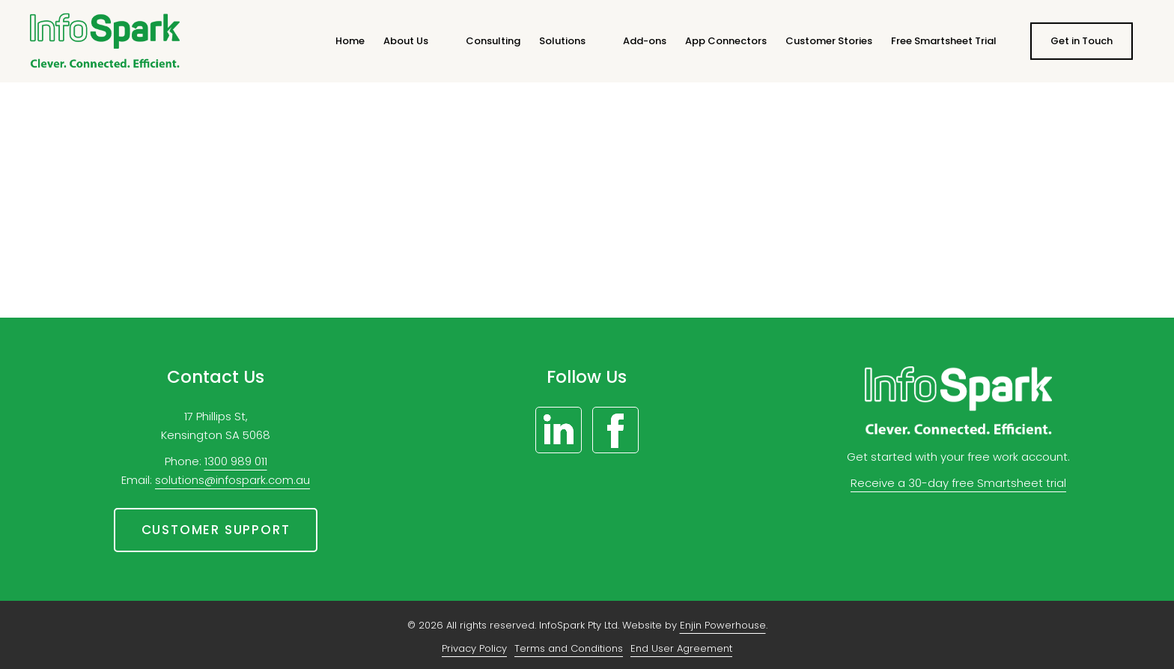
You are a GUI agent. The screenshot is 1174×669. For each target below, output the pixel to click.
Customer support (216, 530)
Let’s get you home (586, 250)
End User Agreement (681, 648)
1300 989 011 (235, 461)
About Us (405, 41)
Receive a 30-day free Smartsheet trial (958, 483)
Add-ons (644, 41)
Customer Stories (828, 41)
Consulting (493, 41)
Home (350, 41)
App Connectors (726, 41)
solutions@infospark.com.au (232, 480)
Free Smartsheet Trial (944, 41)
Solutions (562, 41)
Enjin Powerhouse (723, 625)
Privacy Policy (474, 648)
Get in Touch (1081, 41)
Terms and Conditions (568, 648)
